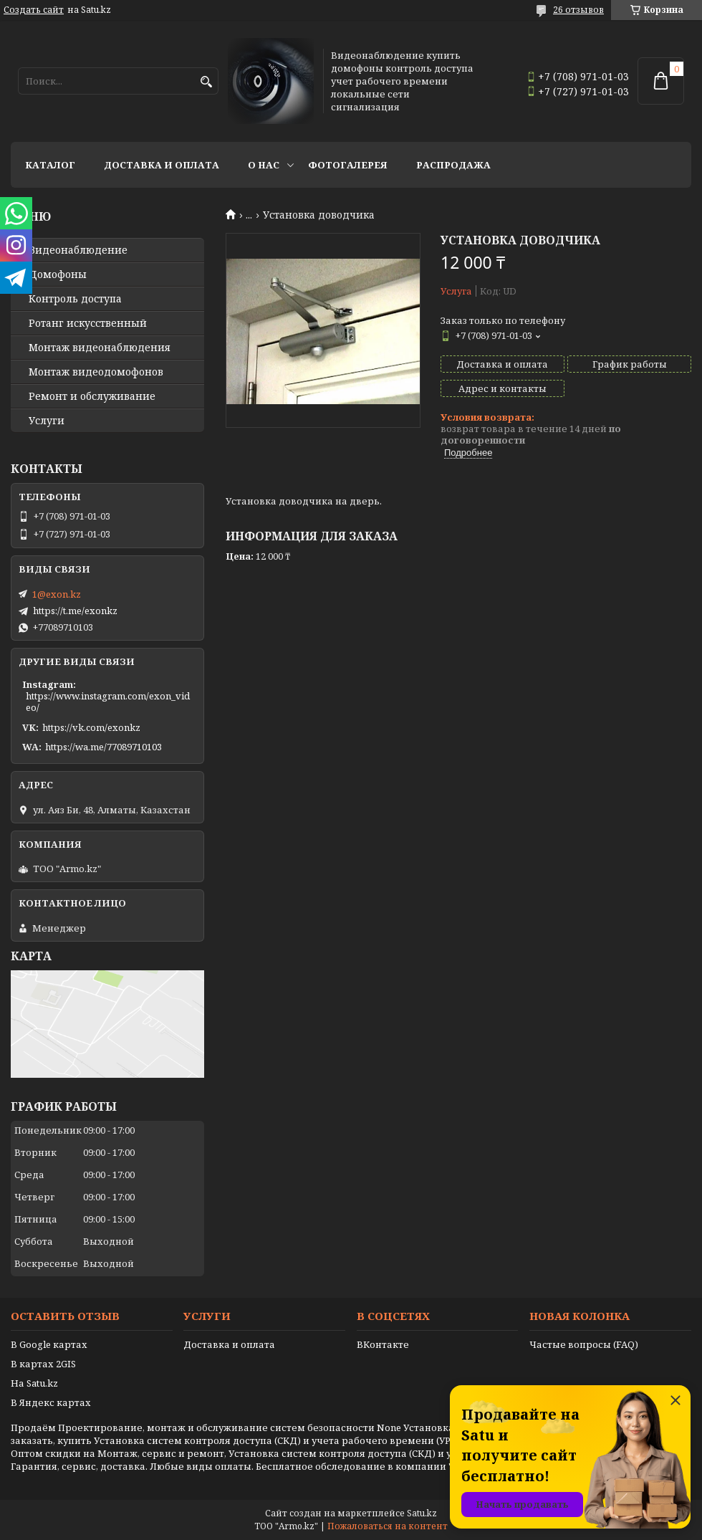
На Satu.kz (34, 1383)
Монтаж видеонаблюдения (99, 347)
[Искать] (205, 82)
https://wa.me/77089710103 (103, 746)
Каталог (50, 164)
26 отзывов (578, 10)
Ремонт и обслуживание (92, 396)
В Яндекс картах (51, 1402)
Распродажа (453, 164)
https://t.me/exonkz (75, 610)
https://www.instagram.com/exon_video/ (108, 701)
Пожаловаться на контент (387, 1526)
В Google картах (49, 1344)
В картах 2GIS (43, 1363)
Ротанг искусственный (88, 323)
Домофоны (58, 274)
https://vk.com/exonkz (91, 727)
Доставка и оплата (161, 164)
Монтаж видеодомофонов (96, 371)
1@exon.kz (56, 594)
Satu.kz (422, 1513)
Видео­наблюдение (78, 250)
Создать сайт (34, 10)
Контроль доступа (75, 298)
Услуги (46, 420)
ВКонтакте (383, 1344)
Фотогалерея (348, 164)
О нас (263, 164)
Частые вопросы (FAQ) (583, 1344)
